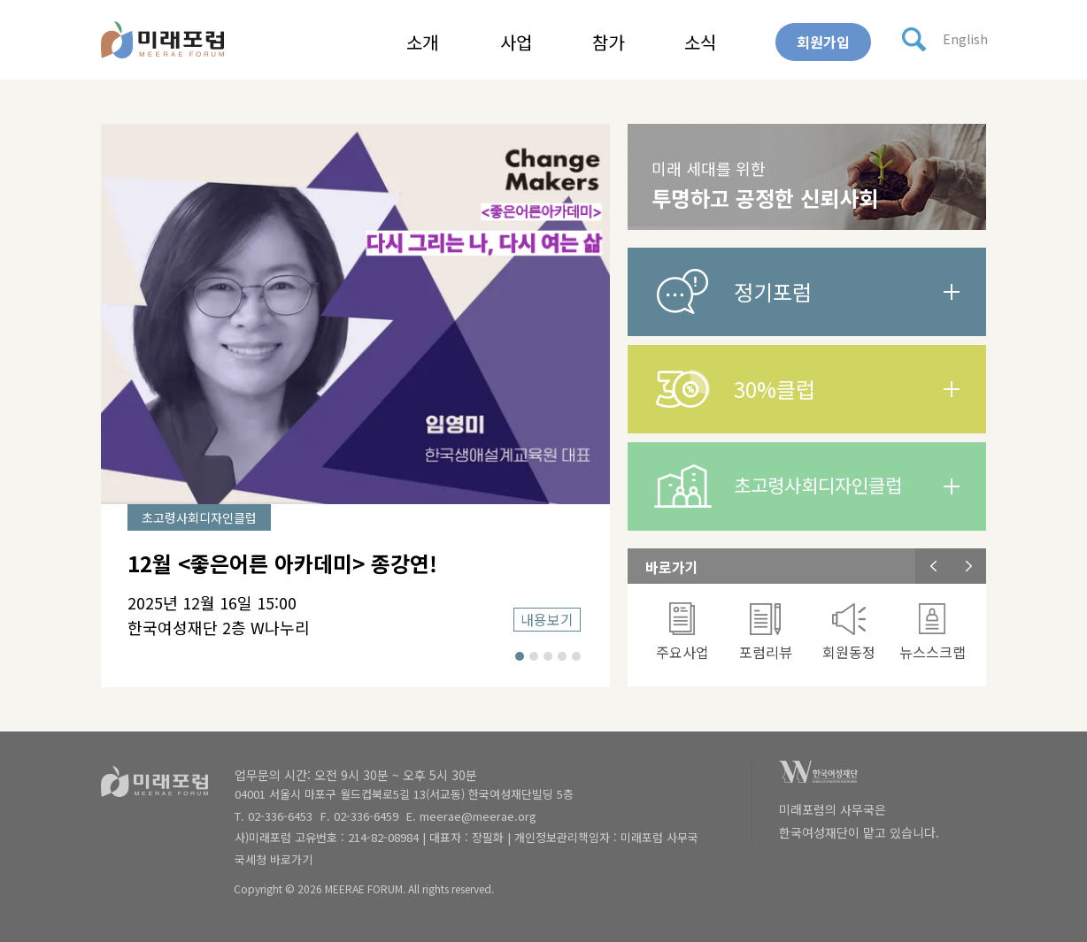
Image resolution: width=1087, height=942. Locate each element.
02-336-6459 (366, 816)
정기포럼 (773, 291)
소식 (700, 42)
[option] (355, 405)
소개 (422, 42)
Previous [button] (933, 566)
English (965, 39)
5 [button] (576, 656)
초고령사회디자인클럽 (818, 484)
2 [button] (533, 656)
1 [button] (519, 656)
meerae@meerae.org (478, 816)
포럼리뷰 (765, 631)
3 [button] (548, 656)
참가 (608, 42)
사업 (516, 42)
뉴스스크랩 (932, 631)
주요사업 (682, 631)
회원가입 (823, 41)
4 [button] (562, 656)
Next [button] (968, 566)
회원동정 (848, 631)
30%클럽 (774, 388)
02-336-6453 (280, 816)
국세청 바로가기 (273, 859)
